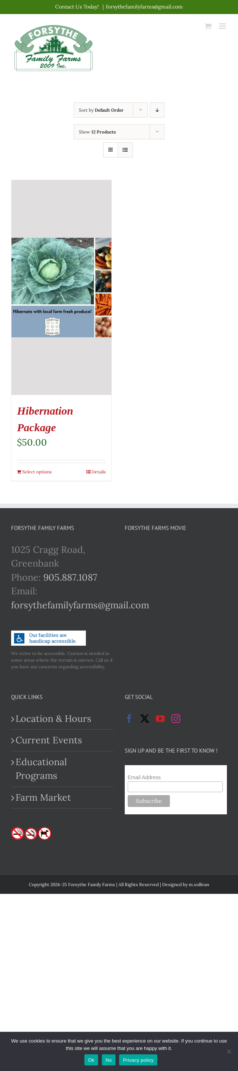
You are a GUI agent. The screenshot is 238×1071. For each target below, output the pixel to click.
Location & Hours (53, 718)
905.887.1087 (70, 577)
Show (97, 132)
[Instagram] (175, 718)
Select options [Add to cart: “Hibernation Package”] (37, 471)
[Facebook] (129, 718)
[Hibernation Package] (61, 287)
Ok (91, 1060)
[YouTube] (160, 718)
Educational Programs (41, 769)
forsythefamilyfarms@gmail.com (144, 6)
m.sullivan (199, 884)
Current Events (49, 740)
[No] (228, 1051)
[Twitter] (144, 718)
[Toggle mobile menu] (223, 26)
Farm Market (43, 797)
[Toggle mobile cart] (208, 26)
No (108, 1060)
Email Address (144, 777)
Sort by (101, 110)
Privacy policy (138, 1060)
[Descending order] (157, 110)
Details (98, 471)
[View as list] (125, 150)
